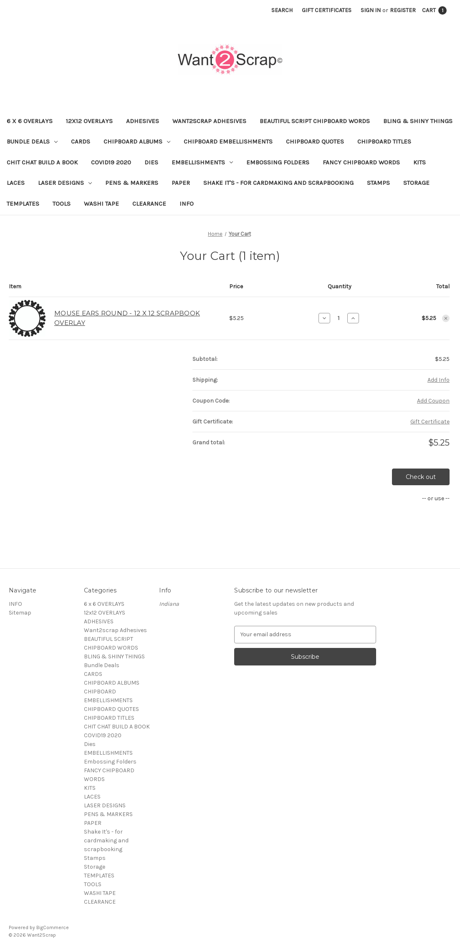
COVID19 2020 (111, 162)
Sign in (371, 10)
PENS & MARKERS (131, 182)
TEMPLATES (23, 203)
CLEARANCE (149, 203)
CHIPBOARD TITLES (384, 141)
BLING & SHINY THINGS (417, 121)
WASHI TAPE (101, 203)
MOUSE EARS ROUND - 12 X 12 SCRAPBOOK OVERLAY (127, 318)
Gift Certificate (430, 421)
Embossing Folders (277, 162)
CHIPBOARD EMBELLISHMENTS (228, 141)
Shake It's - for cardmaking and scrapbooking (278, 182)
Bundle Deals (32, 141)
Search (282, 10)
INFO (186, 203)
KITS (419, 162)
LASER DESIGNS (65, 182)
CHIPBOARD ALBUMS (137, 141)
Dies (151, 162)
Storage (416, 182)
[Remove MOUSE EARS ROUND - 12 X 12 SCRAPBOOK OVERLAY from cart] (446, 318)
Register (403, 10)
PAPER (181, 182)
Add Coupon (433, 400)
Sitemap (20, 612)
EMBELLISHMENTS (202, 162)
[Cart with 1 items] (434, 10)
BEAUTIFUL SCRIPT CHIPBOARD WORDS (315, 121)
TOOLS (62, 203)
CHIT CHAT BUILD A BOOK (42, 162)
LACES (16, 182)
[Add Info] (438, 379)
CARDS (80, 141)
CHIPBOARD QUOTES (315, 141)
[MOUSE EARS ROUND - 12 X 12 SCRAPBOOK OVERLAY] (338, 318)
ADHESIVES (142, 121)
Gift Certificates (326, 10)
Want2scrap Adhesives (209, 121)
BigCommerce (52, 927)
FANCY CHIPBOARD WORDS (361, 162)
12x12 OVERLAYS (89, 121)
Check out (421, 477)
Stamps (378, 182)
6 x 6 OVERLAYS (30, 121)
